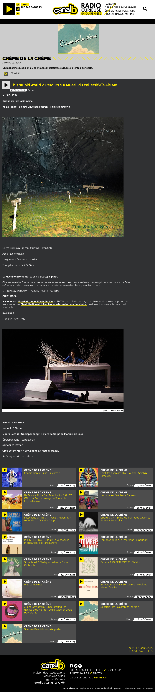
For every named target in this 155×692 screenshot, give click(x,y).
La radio (110, 4)
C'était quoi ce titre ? (86, 670)
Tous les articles (141, 651)
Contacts (114, 670)
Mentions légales (145, 688)
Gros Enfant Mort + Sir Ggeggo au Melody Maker (30, 450)
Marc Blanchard (97, 688)
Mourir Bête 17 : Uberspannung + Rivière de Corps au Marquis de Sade (43, 434)
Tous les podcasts (140, 648)
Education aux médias (119, 14)
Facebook (15, 73)
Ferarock (100, 677)
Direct (25, 4)
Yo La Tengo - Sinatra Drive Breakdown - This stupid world (36, 106)
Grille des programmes (120, 7)
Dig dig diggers (31, 7)
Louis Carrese (129, 688)
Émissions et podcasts (120, 10)
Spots (97, 673)
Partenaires (79, 673)
